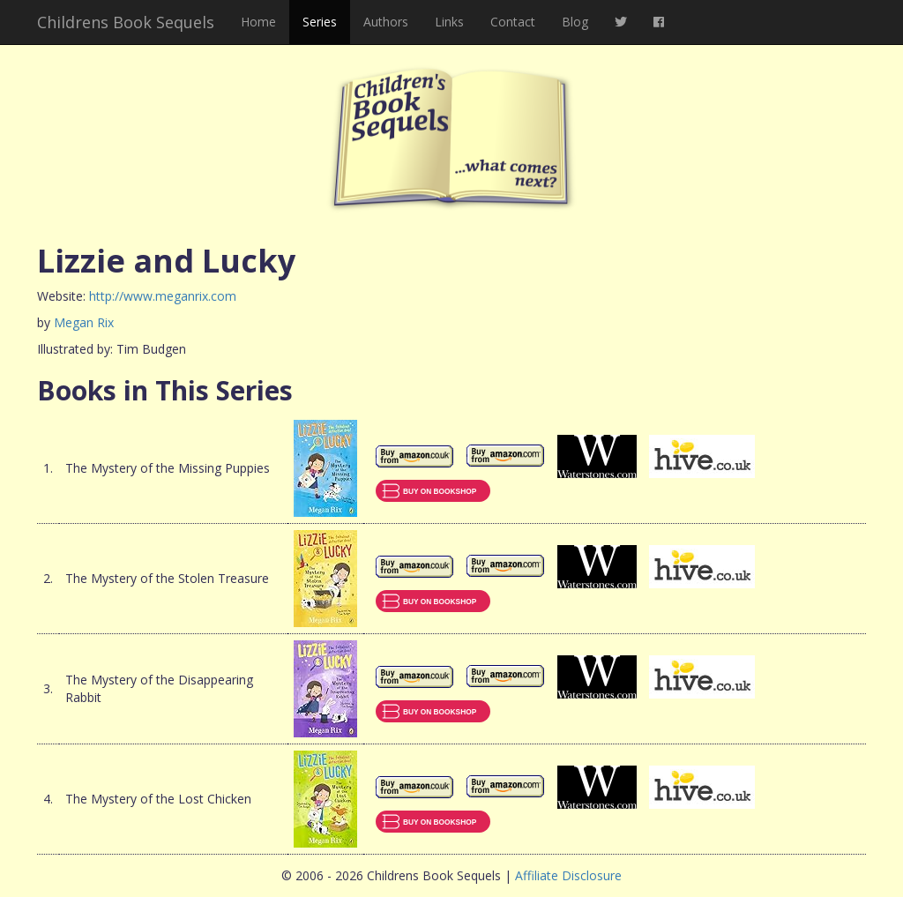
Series (319, 21)
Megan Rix (84, 322)
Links (449, 21)
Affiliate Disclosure (568, 875)
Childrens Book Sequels (125, 22)
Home (258, 21)
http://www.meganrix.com (162, 296)
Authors (385, 21)
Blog (575, 21)
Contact (512, 21)
